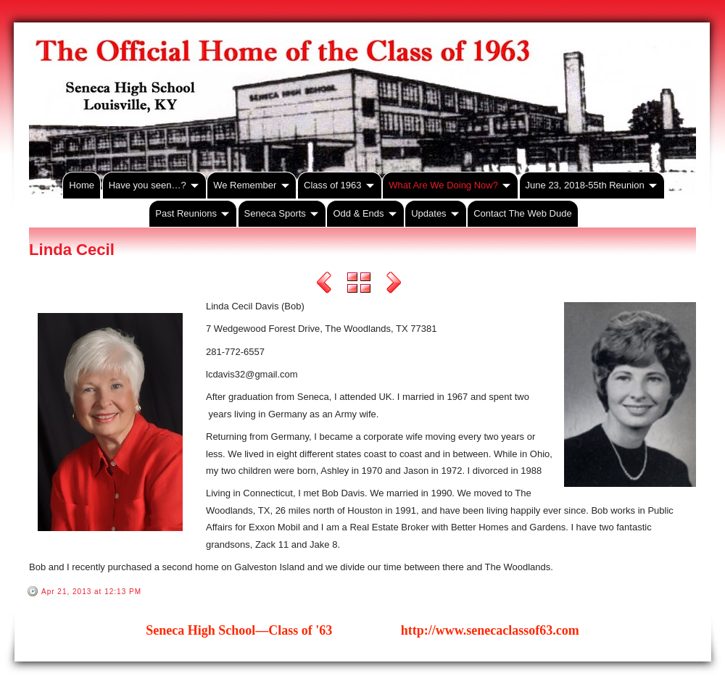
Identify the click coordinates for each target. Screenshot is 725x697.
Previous (324, 284)
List (358, 284)
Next (393, 284)
